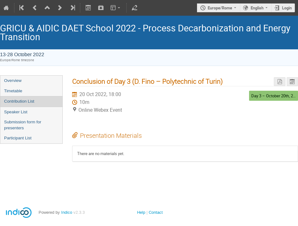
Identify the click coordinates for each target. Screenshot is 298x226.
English (257, 8)
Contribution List (19, 101)
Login (287, 8)
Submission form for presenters (22, 125)
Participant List (17, 138)
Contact (156, 212)
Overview (13, 80)
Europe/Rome (220, 8)
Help (141, 212)
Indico (66, 212)
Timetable (13, 91)
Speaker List (15, 112)
